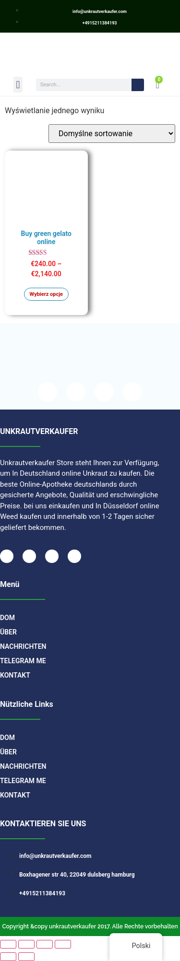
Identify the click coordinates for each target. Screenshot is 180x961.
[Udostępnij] (44, 944)
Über (8, 632)
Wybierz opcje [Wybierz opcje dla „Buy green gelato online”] (46, 294)
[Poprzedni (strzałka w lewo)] (8, 956)
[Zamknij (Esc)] (63, 944)
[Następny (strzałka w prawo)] (26, 956)
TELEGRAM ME (23, 661)
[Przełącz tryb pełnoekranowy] (26, 944)
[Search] (138, 85)
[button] (18, 85)
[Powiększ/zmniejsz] (8, 944)
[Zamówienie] (111, 133)
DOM (7, 617)
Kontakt (15, 675)
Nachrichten (23, 646)
